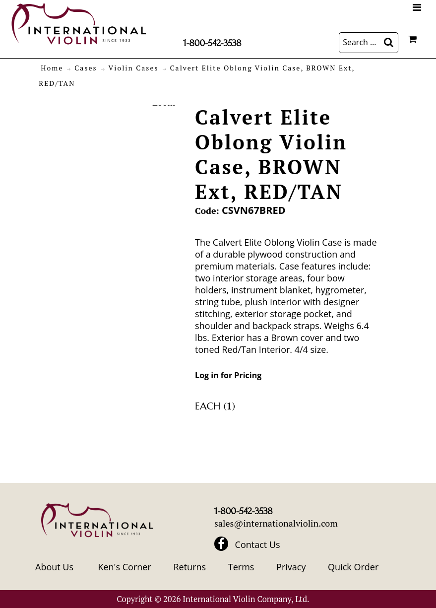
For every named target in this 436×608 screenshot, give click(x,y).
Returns (189, 567)
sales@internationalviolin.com (276, 523)
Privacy (291, 567)
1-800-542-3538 (212, 43)
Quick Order (353, 567)
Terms (241, 567)
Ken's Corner (124, 567)
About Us (54, 567)
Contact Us (257, 544)
